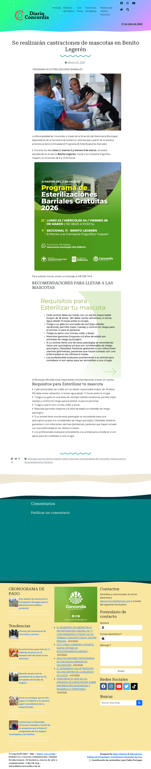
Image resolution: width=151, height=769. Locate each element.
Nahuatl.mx (136, 754)
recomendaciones (34, 462)
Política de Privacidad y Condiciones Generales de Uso (114, 757)
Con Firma (80, 9)
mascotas (74, 458)
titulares (48, 462)
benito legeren (54, 458)
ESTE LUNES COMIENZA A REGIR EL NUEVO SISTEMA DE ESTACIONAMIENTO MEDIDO (75, 648)
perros (122, 458)
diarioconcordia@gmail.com (115, 601)
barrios (42, 458)
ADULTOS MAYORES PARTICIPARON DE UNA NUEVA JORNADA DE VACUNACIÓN (75, 662)
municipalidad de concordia (95, 458)
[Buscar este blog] (118, 703)
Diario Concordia (46, 754)
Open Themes (120, 754)
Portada (57, 7)
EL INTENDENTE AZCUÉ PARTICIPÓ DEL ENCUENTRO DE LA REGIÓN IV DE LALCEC (75, 672)
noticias (114, 458)
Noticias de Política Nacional (106, 11)
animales (33, 458)
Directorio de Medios (90, 9)
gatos (65, 458)
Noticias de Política (68, 9)
